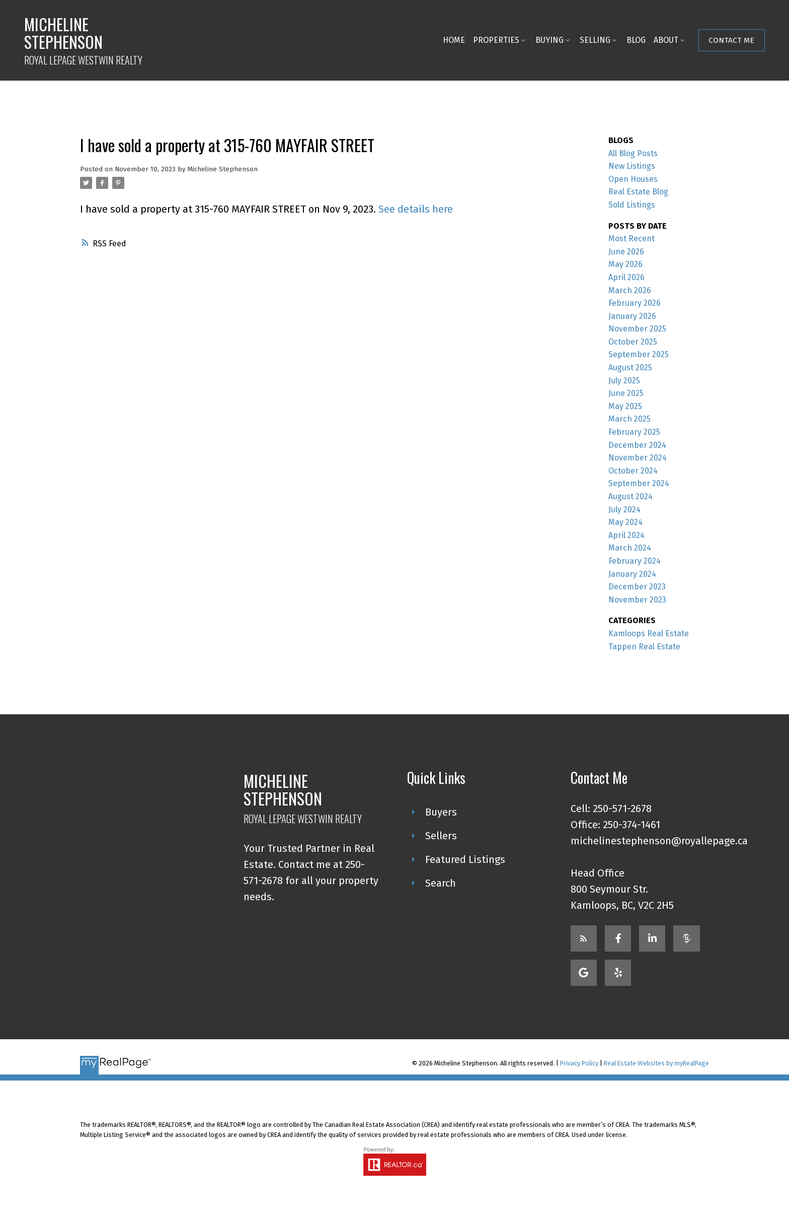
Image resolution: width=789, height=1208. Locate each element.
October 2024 (633, 471)
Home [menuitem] (453, 40)
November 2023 (637, 600)
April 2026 (626, 277)
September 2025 (638, 354)
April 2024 (626, 535)
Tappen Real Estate (644, 646)
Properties (495, 40)
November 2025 (637, 328)
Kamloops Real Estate (648, 633)
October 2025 (632, 342)
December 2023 (637, 586)
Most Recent (631, 238)
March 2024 (629, 548)
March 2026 (629, 290)
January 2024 (632, 574)
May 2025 (625, 406)
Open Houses (633, 179)
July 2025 (624, 380)
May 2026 (625, 264)
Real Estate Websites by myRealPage (656, 1063)
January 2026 (632, 316)
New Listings (631, 166)
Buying (548, 40)
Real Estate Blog (638, 191)
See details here (415, 209)
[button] (730, 40)
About (665, 40)
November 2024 (637, 457)
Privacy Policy (579, 1063)
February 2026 (634, 303)
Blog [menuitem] (635, 40)
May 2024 (625, 522)
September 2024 (638, 483)
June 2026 (626, 251)
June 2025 (626, 393)
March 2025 (629, 419)
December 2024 (637, 445)
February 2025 (634, 432)
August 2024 (630, 496)
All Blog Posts (633, 153)
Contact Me (731, 40)
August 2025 (630, 367)
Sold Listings (631, 205)
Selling (594, 40)
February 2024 (634, 561)
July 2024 (624, 509)
